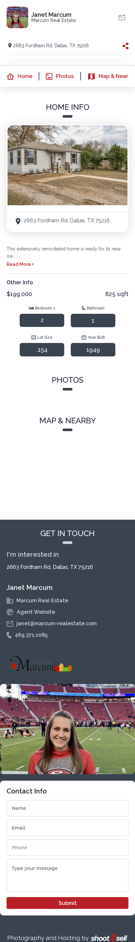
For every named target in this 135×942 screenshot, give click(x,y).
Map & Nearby (106, 76)
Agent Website (36, 612)
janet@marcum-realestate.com (56, 623)
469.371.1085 (31, 635)
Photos (56, 76)
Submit (68, 903)
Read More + (20, 264)
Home (16, 76)
